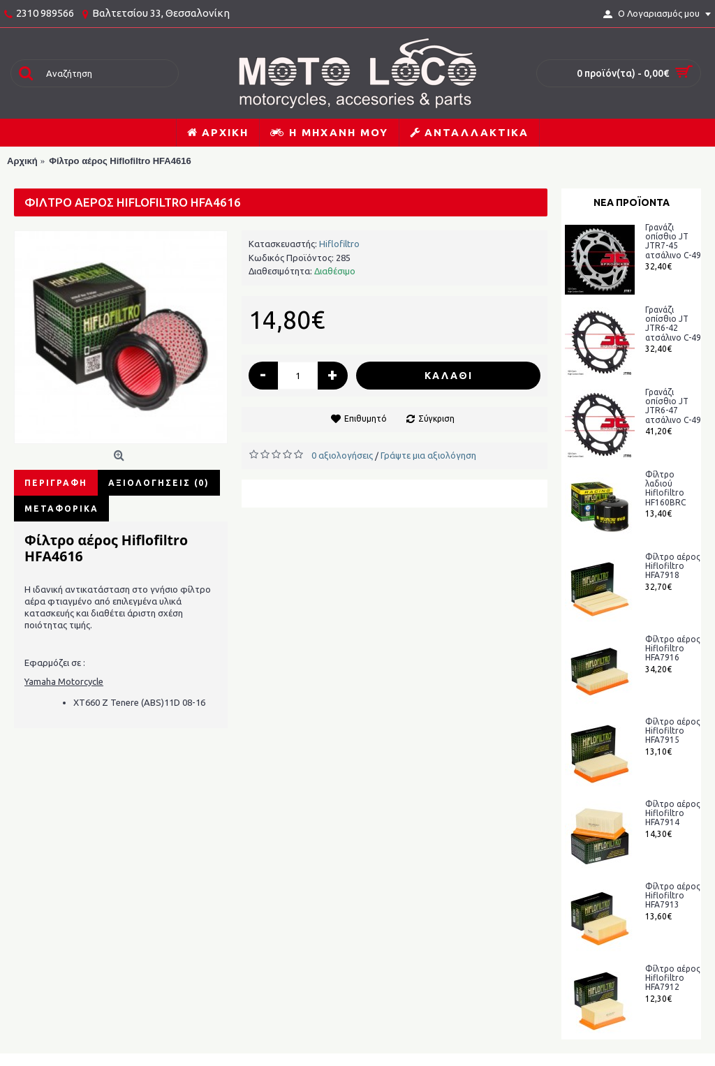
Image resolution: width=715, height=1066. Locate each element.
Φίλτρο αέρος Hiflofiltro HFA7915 (672, 730)
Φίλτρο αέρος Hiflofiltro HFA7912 (672, 977)
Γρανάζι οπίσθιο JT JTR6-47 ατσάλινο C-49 (673, 405)
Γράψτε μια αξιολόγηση (428, 455)
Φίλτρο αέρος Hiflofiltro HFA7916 (672, 648)
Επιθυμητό (365, 418)
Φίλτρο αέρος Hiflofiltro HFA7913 (672, 895)
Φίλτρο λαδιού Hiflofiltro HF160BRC (665, 488)
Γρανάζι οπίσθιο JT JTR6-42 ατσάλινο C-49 (673, 323)
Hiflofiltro (339, 244)
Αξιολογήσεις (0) (158, 482)
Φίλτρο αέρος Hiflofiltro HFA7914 (672, 813)
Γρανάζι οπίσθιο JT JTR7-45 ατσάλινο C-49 (673, 241)
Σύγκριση (436, 418)
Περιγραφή (55, 482)
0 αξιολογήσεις (342, 455)
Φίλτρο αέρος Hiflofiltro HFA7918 (672, 565)
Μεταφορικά (61, 508)
